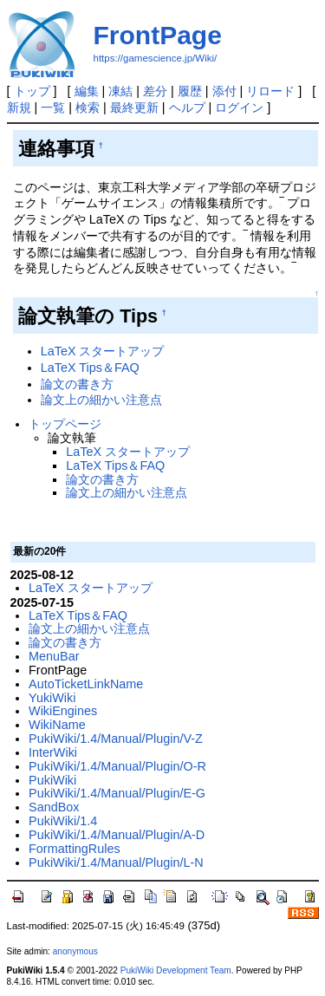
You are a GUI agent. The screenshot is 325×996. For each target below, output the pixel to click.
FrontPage (158, 35)
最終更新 (134, 107)
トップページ (65, 424)
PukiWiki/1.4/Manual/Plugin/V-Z (116, 738)
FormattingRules (74, 849)
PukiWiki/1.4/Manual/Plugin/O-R (117, 766)
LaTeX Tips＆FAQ (90, 367)
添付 (224, 91)
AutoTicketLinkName (86, 684)
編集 (87, 91)
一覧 (53, 107)
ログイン (239, 107)
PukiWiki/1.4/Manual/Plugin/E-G (117, 793)
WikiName (57, 725)
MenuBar (54, 656)
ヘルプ (187, 107)
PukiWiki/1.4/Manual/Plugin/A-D (117, 835)
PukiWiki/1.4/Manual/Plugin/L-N (116, 862)
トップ (32, 91)
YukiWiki (52, 698)
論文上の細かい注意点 (101, 400)
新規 (19, 107)
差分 (155, 91)
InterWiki (53, 752)
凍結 (120, 91)
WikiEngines (63, 711)
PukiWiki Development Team (175, 970)
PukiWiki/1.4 (63, 821)
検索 (87, 107)
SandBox (54, 807)
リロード (270, 91)
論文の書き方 (77, 384)
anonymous (75, 951)
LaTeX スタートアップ (103, 351)
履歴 (190, 91)
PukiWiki (52, 780)
